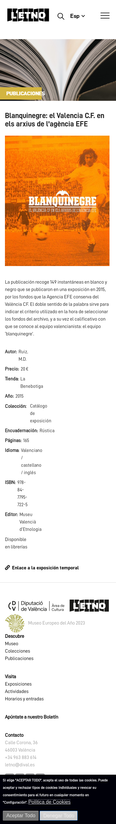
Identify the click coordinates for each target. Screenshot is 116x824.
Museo (11, 643)
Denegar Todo (58, 815)
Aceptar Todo (20, 815)
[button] (57, 200)
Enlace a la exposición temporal (45, 567)
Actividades (16, 691)
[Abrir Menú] (105, 16)
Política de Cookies (49, 802)
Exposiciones (18, 684)
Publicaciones (19, 658)
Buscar (61, 16)
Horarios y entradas (24, 698)
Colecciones (17, 651)
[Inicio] (28, 17)
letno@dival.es (20, 764)
